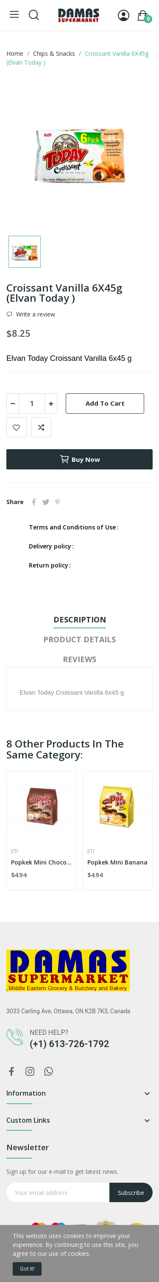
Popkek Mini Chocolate (41, 862)
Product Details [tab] (79, 639)
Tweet (46, 502)
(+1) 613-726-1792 (69, 1044)
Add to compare (41, 427)
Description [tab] (79, 619)
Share (34, 502)
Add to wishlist (16, 427)
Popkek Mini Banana (117, 862)
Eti (14, 851)
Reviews (79, 659)
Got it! (27, 1268)
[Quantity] (32, 403)
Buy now (79, 459)
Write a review (34, 314)
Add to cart (105, 403)
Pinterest (58, 502)
